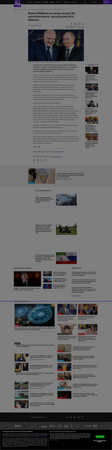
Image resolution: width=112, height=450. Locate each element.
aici (26, 442)
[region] (56, 439)
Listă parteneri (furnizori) (54, 439)
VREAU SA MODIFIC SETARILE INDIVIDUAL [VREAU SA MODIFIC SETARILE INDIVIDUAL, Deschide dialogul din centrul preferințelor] (99, 441)
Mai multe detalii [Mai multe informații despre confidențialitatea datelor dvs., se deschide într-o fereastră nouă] (43, 435)
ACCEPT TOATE (100, 436)
